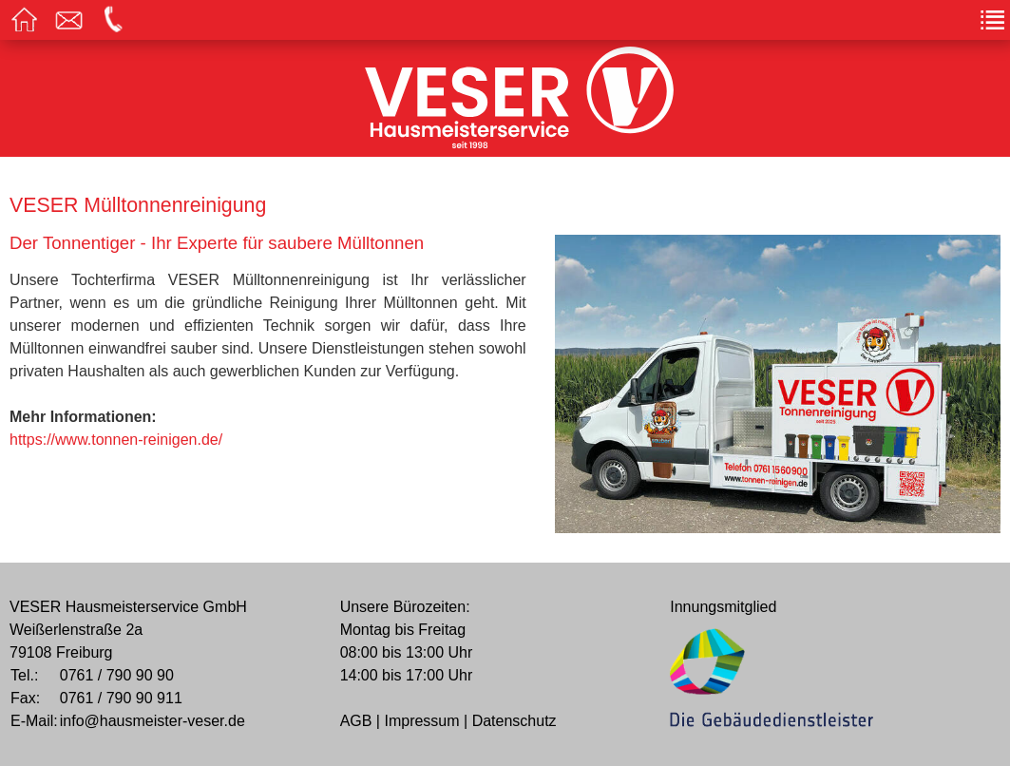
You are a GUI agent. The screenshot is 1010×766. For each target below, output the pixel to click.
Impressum (421, 721)
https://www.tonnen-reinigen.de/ (116, 439)
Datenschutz (514, 721)
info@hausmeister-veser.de (152, 721)
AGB (356, 721)
